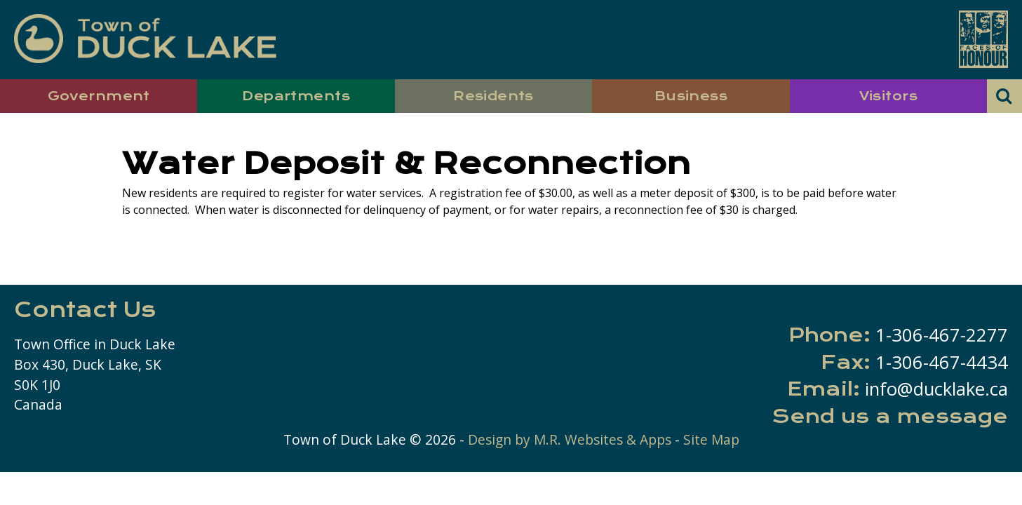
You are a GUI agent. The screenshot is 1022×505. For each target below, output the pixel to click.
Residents (493, 95)
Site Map (711, 439)
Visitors (888, 95)
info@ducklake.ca (936, 389)
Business (690, 95)
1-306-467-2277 (941, 335)
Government (99, 95)
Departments (296, 95)
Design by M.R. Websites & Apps (569, 439)
